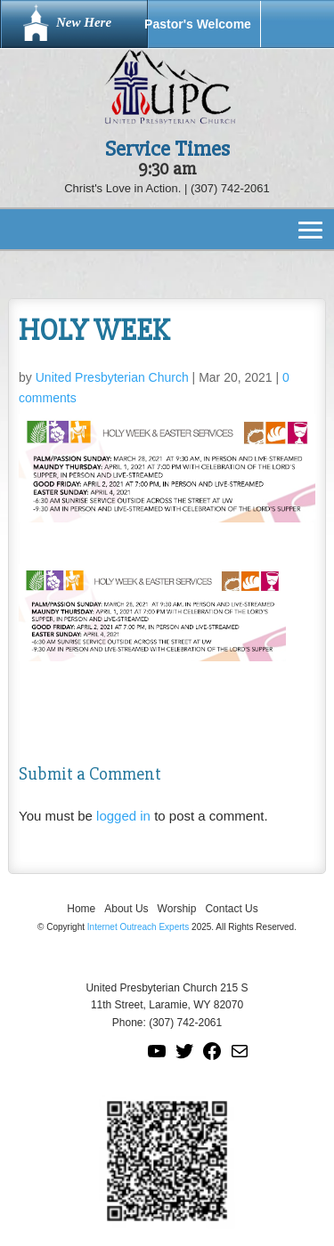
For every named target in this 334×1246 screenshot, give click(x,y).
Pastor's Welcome (197, 24)
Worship (177, 908)
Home (81, 908)
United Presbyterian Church (112, 377)
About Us (126, 908)
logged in (123, 815)
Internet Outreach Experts (138, 927)
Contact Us (231, 908)
